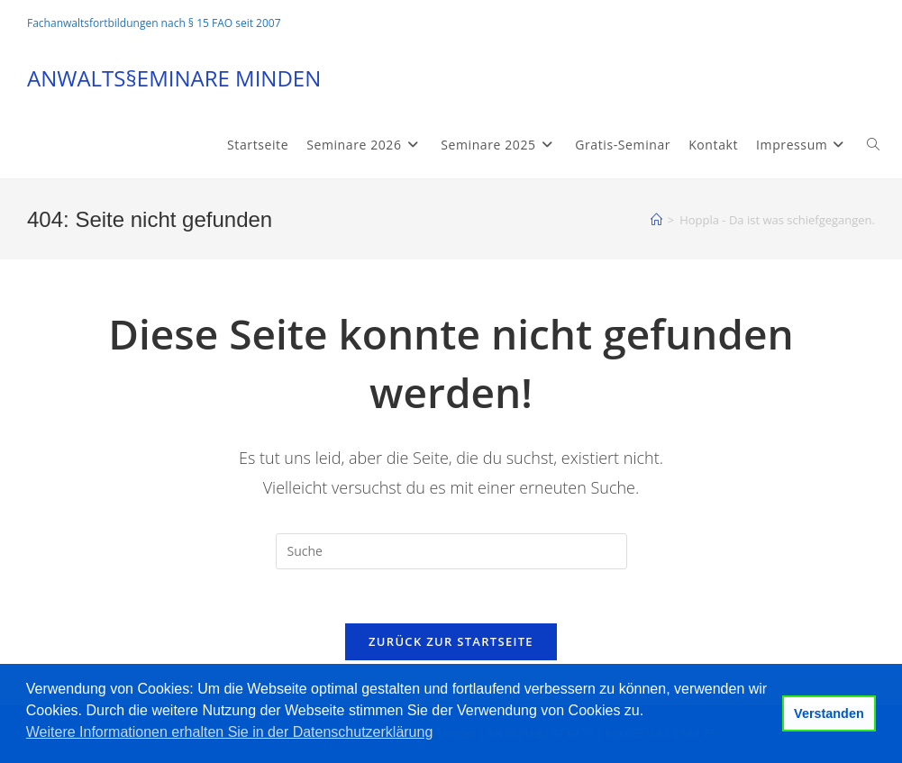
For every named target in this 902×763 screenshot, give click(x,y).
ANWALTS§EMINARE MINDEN (174, 78)
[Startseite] (656, 220)
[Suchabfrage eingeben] (451, 551)
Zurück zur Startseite (451, 641)
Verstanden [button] (829, 713)
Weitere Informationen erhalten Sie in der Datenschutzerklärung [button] (229, 732)
